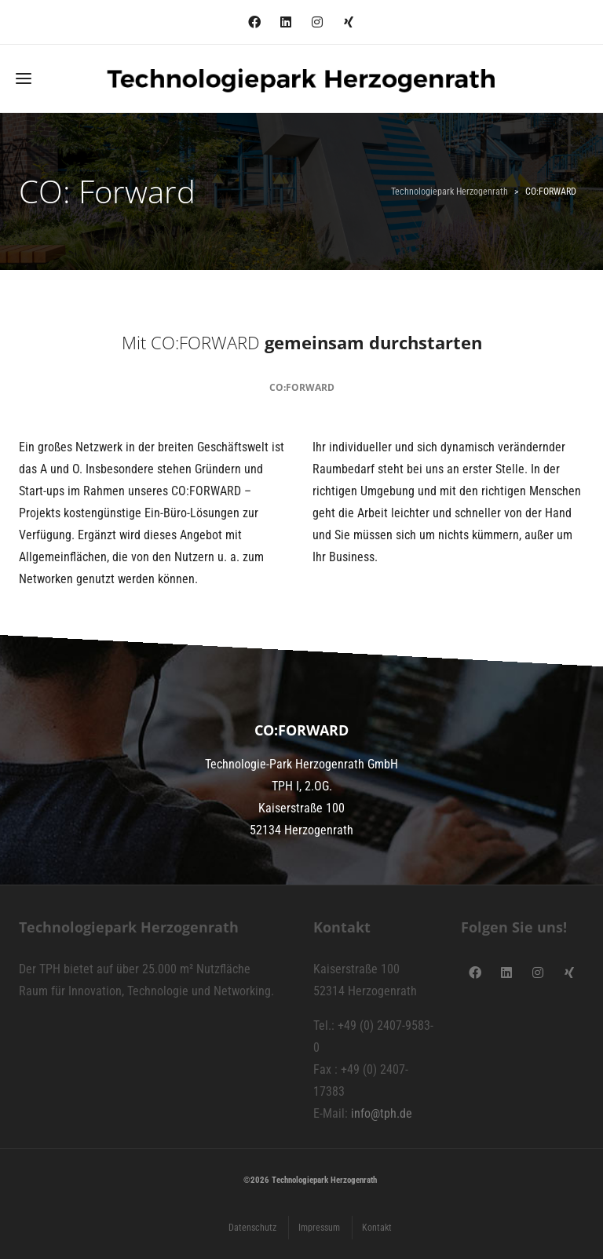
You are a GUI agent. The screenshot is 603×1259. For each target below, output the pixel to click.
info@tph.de (381, 1113)
